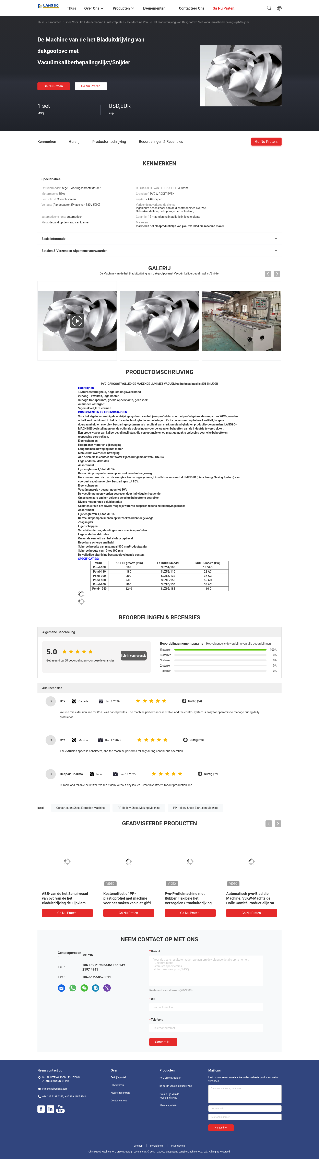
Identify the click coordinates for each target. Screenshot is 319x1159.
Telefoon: (157, 1019)
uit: (153, 998)
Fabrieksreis (117, 1085)
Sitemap (138, 1145)
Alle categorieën (168, 1105)
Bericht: (156, 951)
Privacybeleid (178, 1145)
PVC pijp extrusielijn (170, 1077)
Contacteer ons (119, 1100)
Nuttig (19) (211, 774)
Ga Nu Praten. (54, 86)
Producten (54, 22)
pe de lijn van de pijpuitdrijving (176, 1086)
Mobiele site (156, 1145)
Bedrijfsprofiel (118, 1077)
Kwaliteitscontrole (120, 1092)
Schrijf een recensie (133, 655)
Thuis (40, 22)
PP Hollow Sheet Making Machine (139, 807)
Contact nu (163, 1042)
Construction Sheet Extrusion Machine (80, 807)
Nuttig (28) (196, 740)
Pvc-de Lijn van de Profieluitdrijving (169, 1096)
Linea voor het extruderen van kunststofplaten (94, 22)
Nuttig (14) (195, 701)
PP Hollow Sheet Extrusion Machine (195, 807)
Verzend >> (221, 1127)
